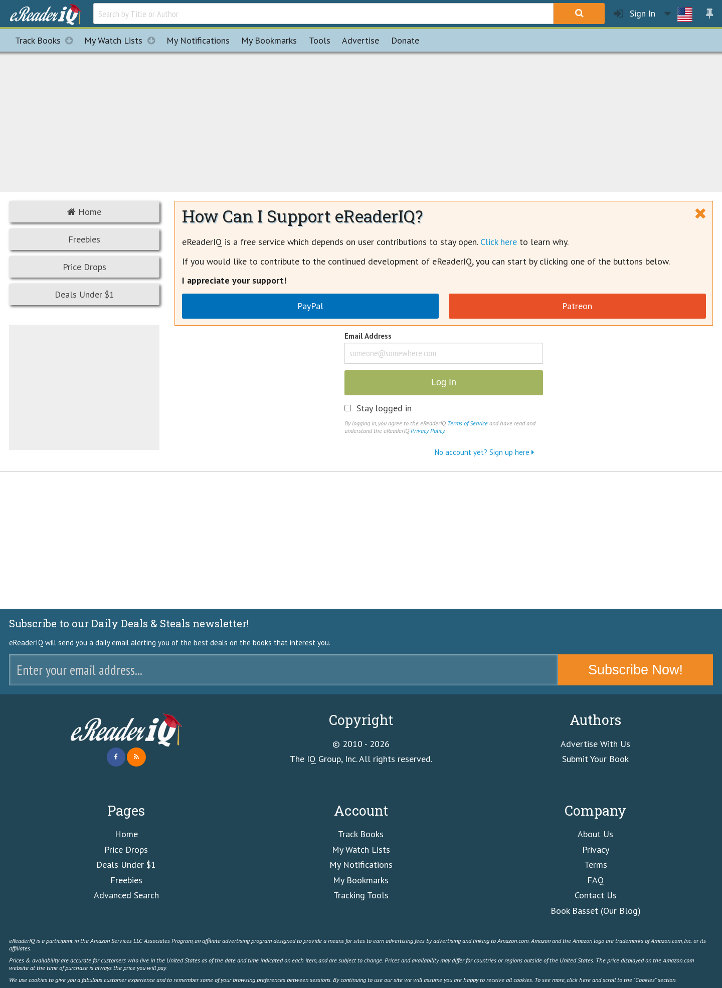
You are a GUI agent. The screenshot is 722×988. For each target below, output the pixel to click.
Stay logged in (384, 408)
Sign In (634, 14)
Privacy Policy (427, 430)
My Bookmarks (361, 880)
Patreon (577, 306)
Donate (405, 40)
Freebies (84, 239)
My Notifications (361, 864)
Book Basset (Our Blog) (596, 910)
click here (579, 979)
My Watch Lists (122, 40)
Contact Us (596, 895)
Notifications (198, 40)
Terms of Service (467, 423)
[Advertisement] (361, 120)
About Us (595, 834)
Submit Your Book (595, 759)
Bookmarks (269, 40)
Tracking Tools (361, 895)
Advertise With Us (595, 744)
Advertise (360, 40)
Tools (319, 40)
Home (84, 211)
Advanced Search (126, 895)
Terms (595, 864)
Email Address (368, 337)
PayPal (310, 306)
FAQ (595, 880)
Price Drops (84, 267)
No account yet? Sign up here (484, 452)
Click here (498, 242)
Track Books (47, 40)
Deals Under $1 (84, 294)
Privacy (595, 849)
